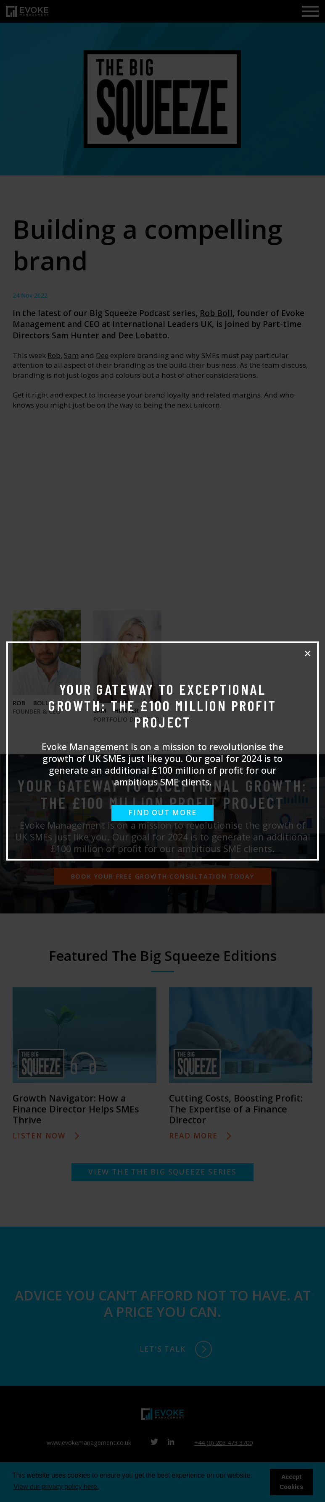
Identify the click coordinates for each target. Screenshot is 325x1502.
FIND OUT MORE (162, 812)
